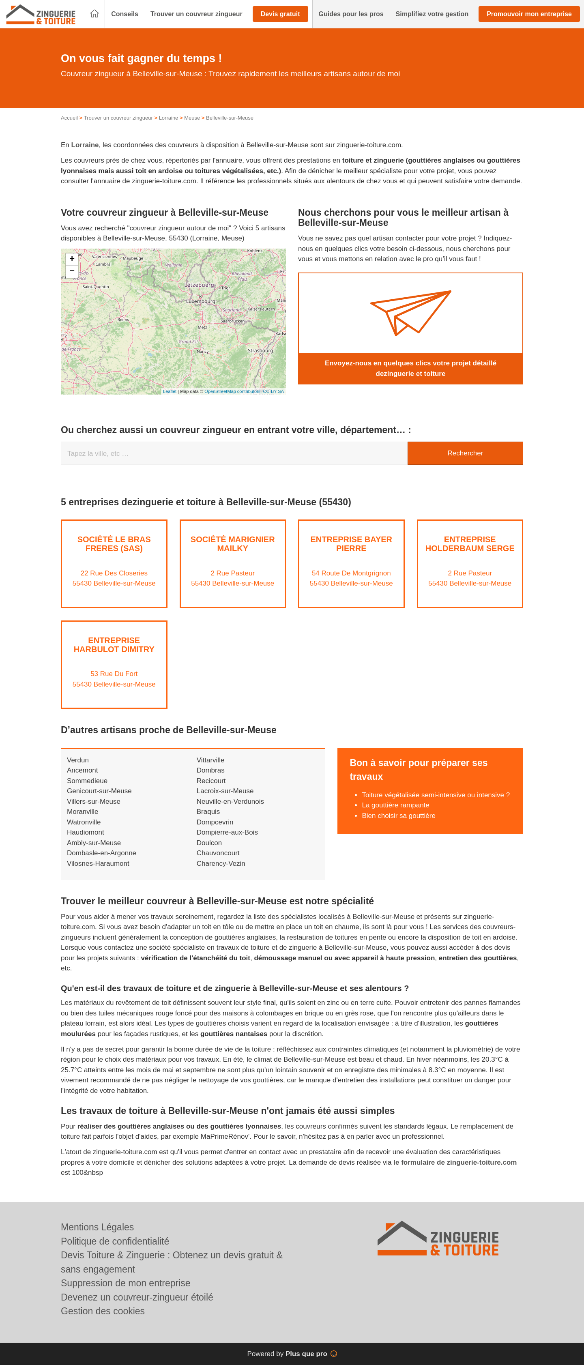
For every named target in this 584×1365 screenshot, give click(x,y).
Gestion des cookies (103, 1311)
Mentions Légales (97, 1227)
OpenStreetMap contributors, (233, 391)
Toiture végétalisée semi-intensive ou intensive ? (436, 795)
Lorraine (168, 118)
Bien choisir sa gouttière (398, 816)
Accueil (69, 118)
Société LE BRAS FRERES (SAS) (114, 544)
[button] (124, 14)
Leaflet (169, 391)
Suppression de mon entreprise (126, 1283)
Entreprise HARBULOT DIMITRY (114, 645)
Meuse (192, 118)
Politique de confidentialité (115, 1241)
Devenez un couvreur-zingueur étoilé (137, 1297)
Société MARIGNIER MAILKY (233, 544)
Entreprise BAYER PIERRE (351, 544)
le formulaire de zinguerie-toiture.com (455, 1162)
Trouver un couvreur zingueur (118, 118)
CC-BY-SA (273, 391)
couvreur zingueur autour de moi (179, 228)
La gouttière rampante (395, 805)
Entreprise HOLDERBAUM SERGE (470, 544)
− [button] (72, 272)
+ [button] (72, 259)
